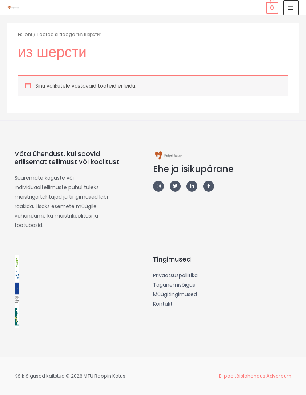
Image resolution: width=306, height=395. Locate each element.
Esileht (25, 34)
